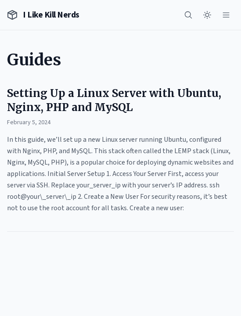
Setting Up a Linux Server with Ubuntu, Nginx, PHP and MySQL (114, 100)
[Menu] (226, 15)
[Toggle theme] (207, 14)
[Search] (188, 15)
